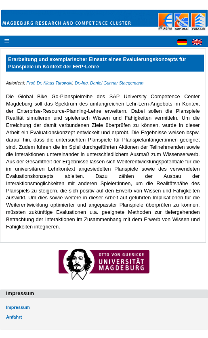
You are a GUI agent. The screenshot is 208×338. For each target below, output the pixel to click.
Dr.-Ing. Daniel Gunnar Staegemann (109, 82)
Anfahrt (14, 317)
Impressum (18, 307)
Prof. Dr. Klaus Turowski (49, 82)
